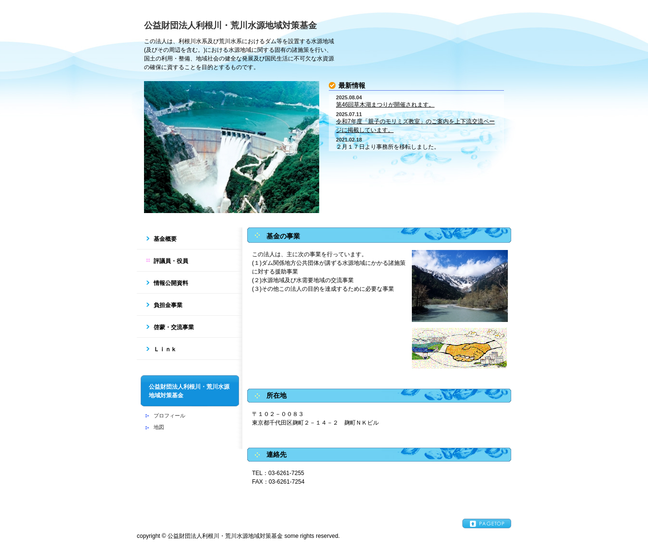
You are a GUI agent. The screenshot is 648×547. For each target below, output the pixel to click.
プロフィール (169, 415)
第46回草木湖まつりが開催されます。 (385, 104)
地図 (159, 427)
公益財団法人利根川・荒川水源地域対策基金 (230, 25)
